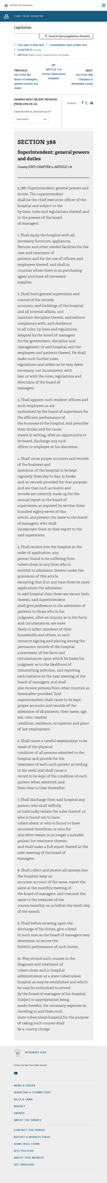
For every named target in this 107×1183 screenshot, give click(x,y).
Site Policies (24, 1151)
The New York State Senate (21, 6)
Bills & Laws (23, 1099)
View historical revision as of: (32, 112)
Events (19, 1113)
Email (91, 103)
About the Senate (28, 1120)
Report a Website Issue (32, 1137)
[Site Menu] (103, 5)
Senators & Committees (32, 1092)
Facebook (82, 102)
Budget (19, 1106)
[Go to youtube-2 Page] (16, 1073)
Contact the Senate (29, 1130)
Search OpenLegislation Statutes (69, 36)
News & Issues (25, 1085)
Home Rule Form (27, 1144)
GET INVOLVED (24, 1164)
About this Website (29, 1158)
